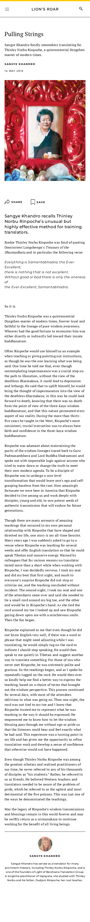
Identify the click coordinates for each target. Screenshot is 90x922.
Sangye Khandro (20, 64)
